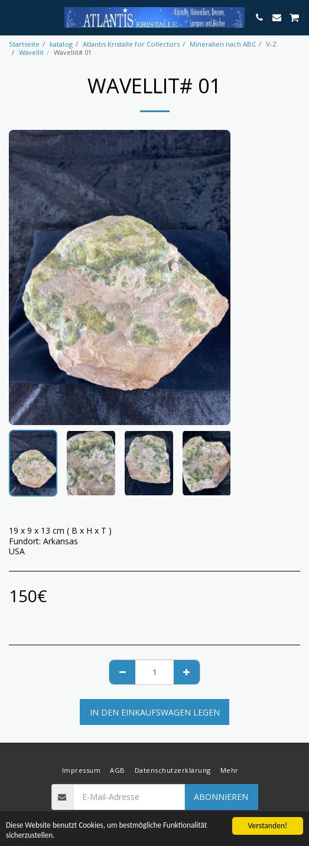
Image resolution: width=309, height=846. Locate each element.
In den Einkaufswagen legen (155, 712)
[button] (13, 17)
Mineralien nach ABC (223, 44)
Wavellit (31, 52)
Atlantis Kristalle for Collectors (131, 44)
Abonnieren (221, 796)
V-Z (271, 44)
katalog (61, 44)
